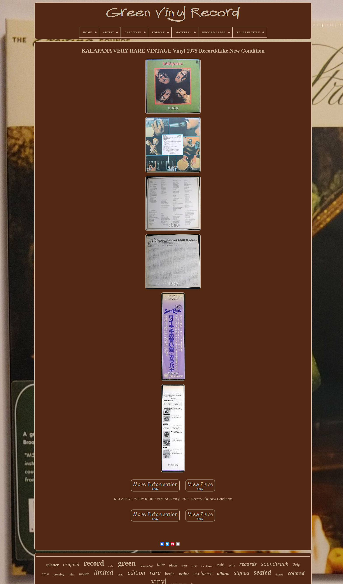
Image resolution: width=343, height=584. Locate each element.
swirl (221, 565)
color (184, 574)
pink (232, 565)
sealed (262, 572)
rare (155, 572)
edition (136, 572)
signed (241, 573)
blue (161, 564)
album (223, 573)
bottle (169, 574)
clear (184, 565)
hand (120, 574)
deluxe (279, 574)
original (71, 564)
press (45, 574)
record (94, 563)
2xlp (296, 564)
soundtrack (274, 563)
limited (103, 572)
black (173, 565)
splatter (52, 565)
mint (71, 574)
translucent (206, 566)
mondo (84, 574)
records (248, 564)
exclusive (203, 573)
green (127, 563)
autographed (146, 566)
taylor (111, 566)
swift (194, 565)
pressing (59, 574)
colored (296, 573)
